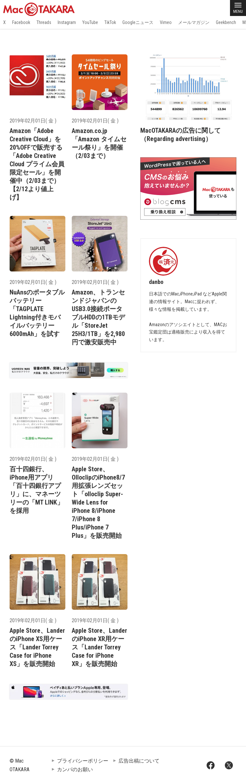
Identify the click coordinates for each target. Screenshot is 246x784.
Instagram (67, 22)
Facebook (21, 22)
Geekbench (226, 22)
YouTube (90, 22)
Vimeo (166, 22)
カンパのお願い (75, 769)
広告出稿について (139, 761)
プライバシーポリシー (82, 761)
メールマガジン (193, 22)
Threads (44, 22)
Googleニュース (137, 22)
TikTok (110, 22)
